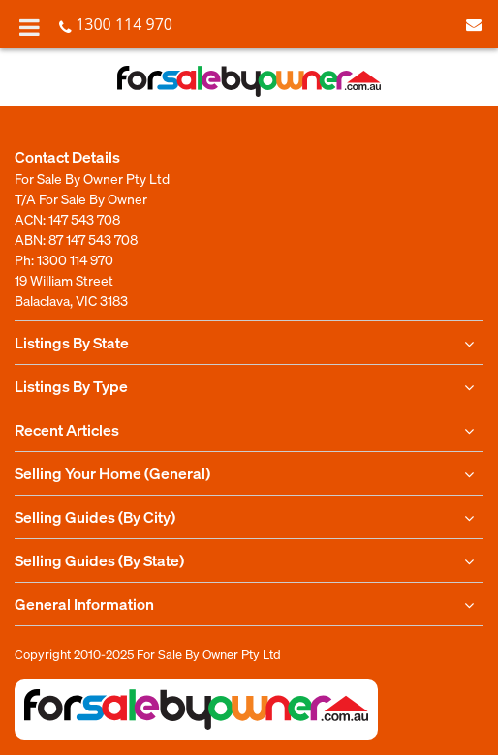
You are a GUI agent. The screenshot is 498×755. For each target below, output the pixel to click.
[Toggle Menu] (29, 27)
